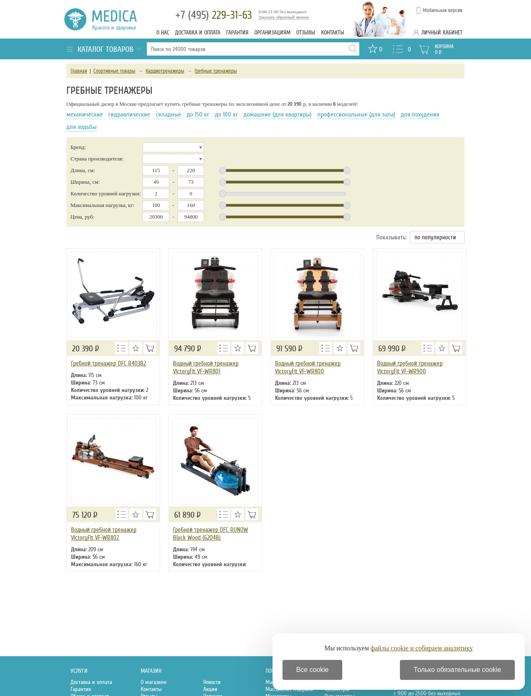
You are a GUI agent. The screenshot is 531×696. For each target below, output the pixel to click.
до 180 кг (226, 114)
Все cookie (312, 669)
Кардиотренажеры (165, 71)
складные (168, 114)
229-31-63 (213, 15)
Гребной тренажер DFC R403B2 (108, 363)
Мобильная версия (443, 10)
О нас (162, 32)
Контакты (332, 32)
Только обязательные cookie (457, 669)
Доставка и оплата (197, 32)
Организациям (272, 32)
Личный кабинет (442, 32)
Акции (210, 689)
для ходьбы (81, 127)
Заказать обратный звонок (283, 17)
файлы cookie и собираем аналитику (421, 648)
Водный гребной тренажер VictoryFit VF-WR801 (206, 367)
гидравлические (129, 114)
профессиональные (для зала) (356, 114)
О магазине (153, 682)
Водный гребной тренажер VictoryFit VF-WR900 (410, 367)
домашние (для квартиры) (278, 114)
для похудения (420, 114)
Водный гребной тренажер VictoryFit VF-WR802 (103, 533)
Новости (212, 682)
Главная (79, 71)
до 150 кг (198, 114)
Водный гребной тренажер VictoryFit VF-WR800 (308, 367)
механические (84, 114)
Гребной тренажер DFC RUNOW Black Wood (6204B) (210, 533)
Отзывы (305, 32)
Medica (118, 19)
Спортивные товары (114, 71)
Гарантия (237, 32)
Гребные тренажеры (216, 71)
